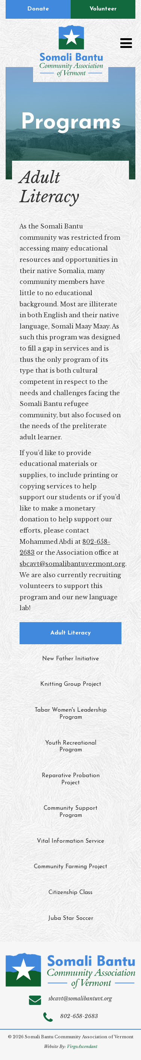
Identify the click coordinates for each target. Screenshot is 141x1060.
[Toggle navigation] (126, 43)
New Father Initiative (70, 659)
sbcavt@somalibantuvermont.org (72, 563)
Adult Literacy (70, 633)
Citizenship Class (70, 893)
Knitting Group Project (70, 684)
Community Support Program (70, 811)
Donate (38, 9)
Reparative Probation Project (71, 779)
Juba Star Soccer (70, 918)
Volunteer (103, 9)
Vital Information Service (70, 841)
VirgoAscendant (82, 1046)
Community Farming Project (70, 867)
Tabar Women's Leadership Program (71, 713)
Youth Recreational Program (70, 746)
